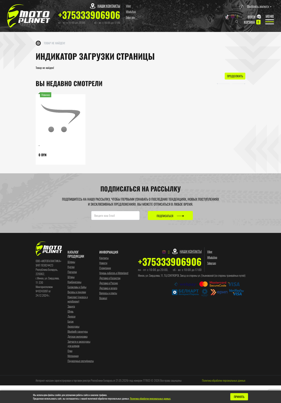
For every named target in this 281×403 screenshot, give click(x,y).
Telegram (130, 17)
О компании (105, 268)
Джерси (71, 317)
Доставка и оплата (108, 288)
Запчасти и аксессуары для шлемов (79, 344)
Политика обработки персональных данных (223, 381)
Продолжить (235, 76)
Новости (103, 263)
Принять (239, 397)
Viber (128, 6)
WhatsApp (131, 11)
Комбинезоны (74, 282)
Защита (71, 306)
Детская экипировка (77, 337)
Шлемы (71, 262)
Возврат (103, 298)
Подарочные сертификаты (81, 361)
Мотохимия (73, 356)
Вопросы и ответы (108, 293)
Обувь (70, 312)
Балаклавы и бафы (77, 287)
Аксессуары (73, 327)
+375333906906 (89, 14)
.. (39, 144)
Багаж (71, 322)
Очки (70, 351)
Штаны (71, 277)
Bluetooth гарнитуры (78, 332)
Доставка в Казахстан (109, 278)
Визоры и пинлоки (77, 292)
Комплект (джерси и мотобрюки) (78, 299)
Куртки (71, 267)
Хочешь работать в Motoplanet (113, 273)
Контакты (104, 258)
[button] (219, 83)
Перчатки (72, 272)
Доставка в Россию (108, 283)
